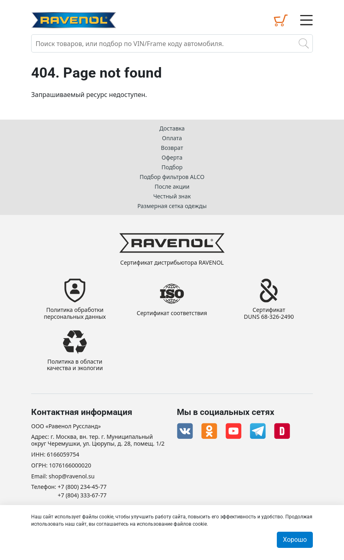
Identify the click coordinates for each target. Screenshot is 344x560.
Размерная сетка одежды (171, 206)
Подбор (172, 167)
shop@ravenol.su (71, 476)
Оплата (172, 138)
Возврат (172, 148)
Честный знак (172, 196)
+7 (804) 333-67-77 (82, 495)
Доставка (172, 128)
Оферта (171, 157)
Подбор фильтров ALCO (172, 177)
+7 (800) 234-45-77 (82, 487)
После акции (172, 186)
